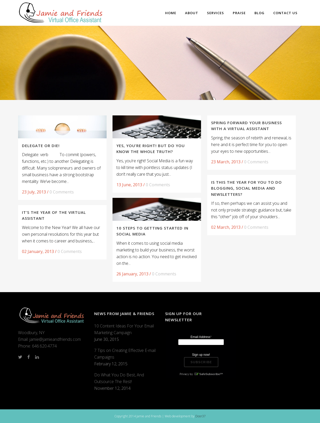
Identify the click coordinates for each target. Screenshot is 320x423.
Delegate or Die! (41, 145)
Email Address (200, 337)
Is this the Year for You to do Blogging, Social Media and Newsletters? (246, 188)
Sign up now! (201, 354)
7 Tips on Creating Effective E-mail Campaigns (125, 354)
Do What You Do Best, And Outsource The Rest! (119, 378)
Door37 (200, 416)
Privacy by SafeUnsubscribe (201, 374)
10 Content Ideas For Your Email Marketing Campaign (124, 329)
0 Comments (62, 192)
